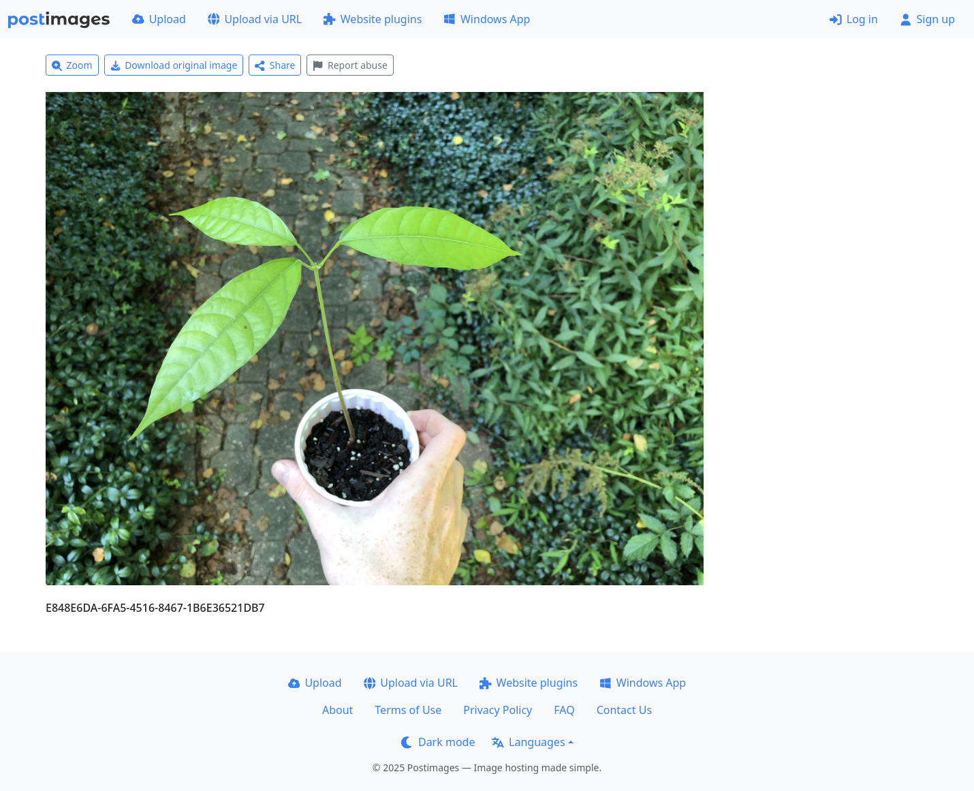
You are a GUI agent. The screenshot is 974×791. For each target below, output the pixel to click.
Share (275, 65)
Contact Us (624, 709)
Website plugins (373, 19)
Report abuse (350, 65)
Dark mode (438, 741)
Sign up (927, 19)
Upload (159, 19)
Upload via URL (255, 19)
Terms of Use (408, 709)
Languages (528, 741)
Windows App (486, 19)
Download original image (174, 65)
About (337, 709)
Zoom (72, 65)
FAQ (564, 709)
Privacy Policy (497, 709)
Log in (854, 19)
